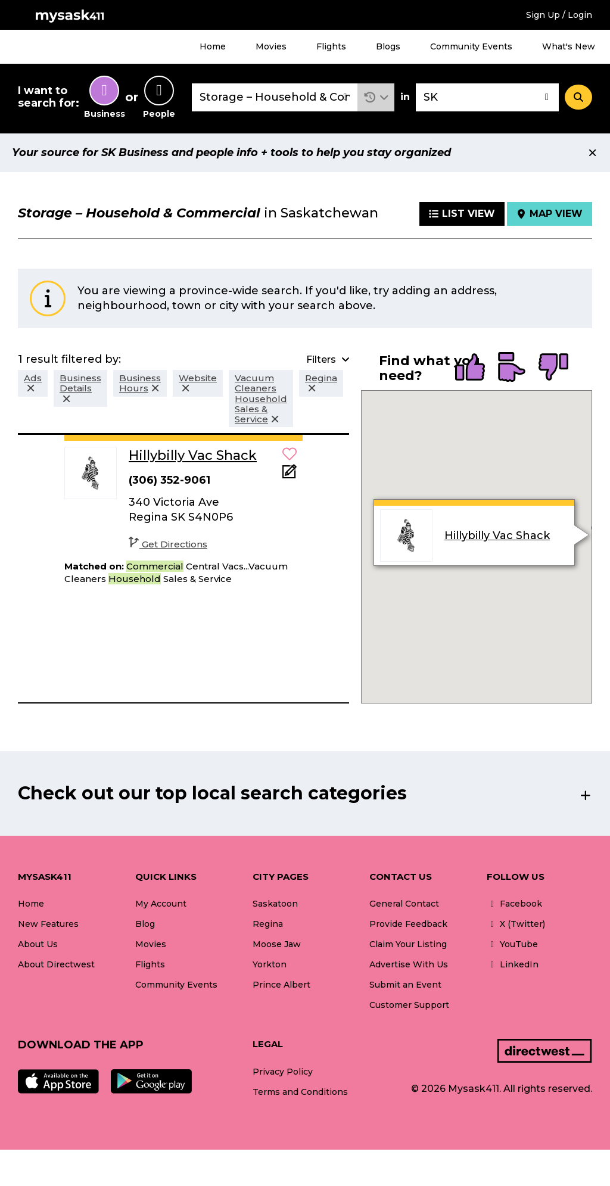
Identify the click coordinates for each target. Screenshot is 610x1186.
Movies (271, 46)
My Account (160, 903)
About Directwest (56, 964)
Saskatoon (275, 903)
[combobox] (274, 97)
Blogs (388, 46)
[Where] (487, 97)
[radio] (470, 368)
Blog (145, 924)
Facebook (514, 903)
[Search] (578, 97)
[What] (274, 97)
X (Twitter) (516, 924)
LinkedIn (513, 964)
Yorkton (270, 964)
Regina (268, 924)
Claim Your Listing (408, 944)
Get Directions (168, 544)
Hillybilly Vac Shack (497, 535)
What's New (568, 46)
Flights (331, 46)
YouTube (512, 944)
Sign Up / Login (559, 15)
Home (213, 46)
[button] (376, 97)
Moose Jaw (277, 944)
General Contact (404, 903)
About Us (38, 944)
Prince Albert (281, 984)
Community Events (471, 46)
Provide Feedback (408, 924)
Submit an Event (405, 984)
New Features (48, 924)
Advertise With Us (408, 964)
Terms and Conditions (300, 1092)
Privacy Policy (283, 1071)
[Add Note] (289, 475)
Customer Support (409, 1005)
